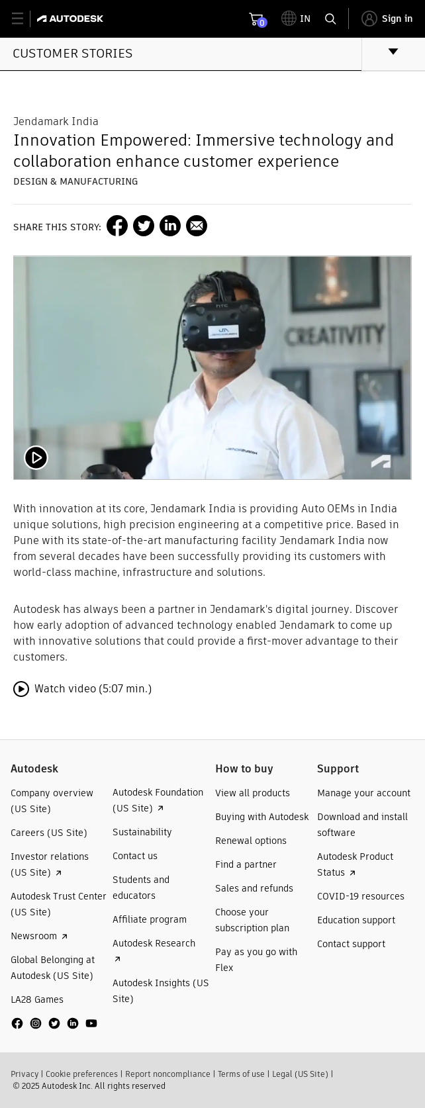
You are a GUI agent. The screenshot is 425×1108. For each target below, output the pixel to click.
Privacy (24, 1074)
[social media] (54, 1023)
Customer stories (73, 53)
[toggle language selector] (295, 18)
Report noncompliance (168, 1074)
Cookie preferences (82, 1074)
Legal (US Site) (300, 1074)
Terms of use (241, 1074)
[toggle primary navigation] (25, 19)
